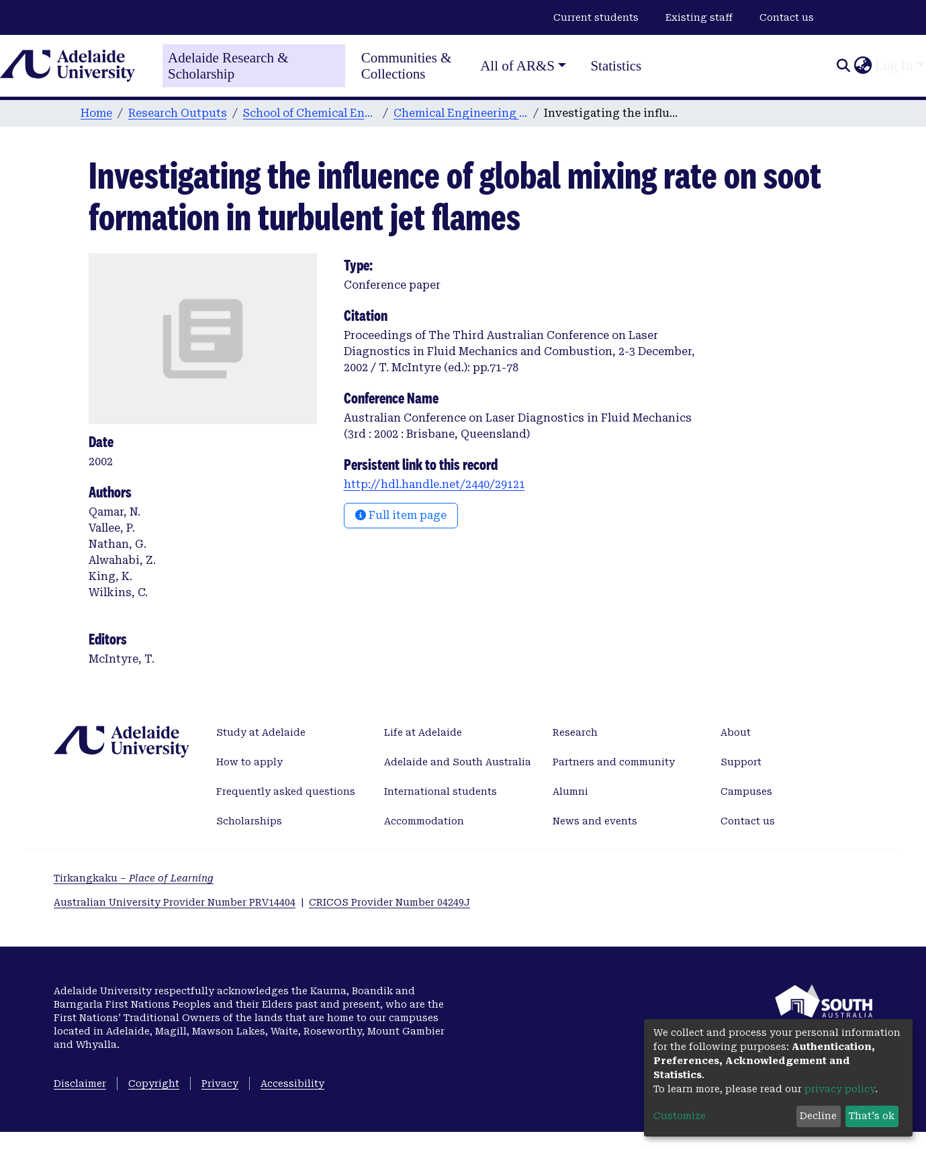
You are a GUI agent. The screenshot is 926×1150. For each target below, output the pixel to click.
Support (741, 762)
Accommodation (424, 821)
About (736, 732)
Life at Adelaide (423, 732)
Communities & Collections (406, 66)
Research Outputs (177, 113)
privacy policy (839, 1089)
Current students (596, 17)
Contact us (786, 17)
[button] (862, 66)
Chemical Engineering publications (460, 113)
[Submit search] (843, 66)
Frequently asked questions (285, 791)
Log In (894, 65)
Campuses (746, 791)
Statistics (615, 66)
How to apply (249, 762)
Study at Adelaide (261, 732)
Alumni (570, 791)
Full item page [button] (401, 515)
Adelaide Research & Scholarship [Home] (228, 66)
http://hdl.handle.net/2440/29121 (434, 484)
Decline (818, 1115)
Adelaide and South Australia (457, 762)
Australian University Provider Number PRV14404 (174, 902)
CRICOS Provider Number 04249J (389, 902)
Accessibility (292, 1083)
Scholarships (249, 821)
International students (440, 791)
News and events (595, 821)
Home (96, 113)
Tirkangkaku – (134, 878)
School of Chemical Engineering (310, 113)
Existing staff (699, 17)
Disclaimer (80, 1083)
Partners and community (614, 762)
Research (575, 732)
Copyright (153, 1083)
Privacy (219, 1083)
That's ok (871, 1115)
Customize (679, 1115)
